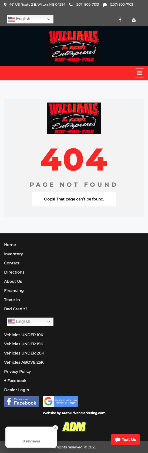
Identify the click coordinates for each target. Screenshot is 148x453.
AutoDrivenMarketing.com (84, 413)
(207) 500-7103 (87, 4)
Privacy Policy (17, 371)
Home (10, 244)
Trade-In (12, 299)
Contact (11, 263)
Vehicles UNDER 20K (24, 353)
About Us (13, 281)
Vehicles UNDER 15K (23, 344)
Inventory (13, 253)
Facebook (15, 380)
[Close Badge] (55, 428)
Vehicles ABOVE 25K (23, 362)
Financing (14, 290)
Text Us (125, 439)
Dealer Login (16, 389)
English (19, 19)
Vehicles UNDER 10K (23, 334)
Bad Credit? (15, 308)
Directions (14, 272)
